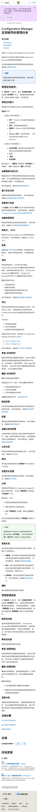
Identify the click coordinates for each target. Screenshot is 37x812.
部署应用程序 (14, 424)
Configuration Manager (14, 23)
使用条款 (24, 806)
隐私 (3, 806)
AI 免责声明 (5, 803)
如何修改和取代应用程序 (15, 198)
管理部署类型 (7, 45)
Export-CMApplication (12, 341)
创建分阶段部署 (7, 442)
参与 (27, 803)
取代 (21, 571)
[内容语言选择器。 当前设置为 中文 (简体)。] (7, 794)
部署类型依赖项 (25, 561)
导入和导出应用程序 (25, 348)
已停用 (10, 250)
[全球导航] (2, 2)
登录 (34, 2)
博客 (20, 803)
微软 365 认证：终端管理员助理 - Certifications (16, 776)
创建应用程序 (11, 67)
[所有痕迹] (3, 23)
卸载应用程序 (6, 729)
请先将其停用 (22, 397)
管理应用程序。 (8, 43)
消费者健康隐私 (13, 806)
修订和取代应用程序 (9, 725)
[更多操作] (33, 23)
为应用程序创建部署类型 (20, 225)
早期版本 (14, 803)
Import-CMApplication (13, 344)
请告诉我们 (10, 17)
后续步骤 (6, 48)
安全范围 (13, 479)
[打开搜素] (30, 2)
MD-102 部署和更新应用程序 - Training (14, 764)
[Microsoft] (18, 2)
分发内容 (14, 454)
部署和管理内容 (23, 186)
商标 (3, 809)
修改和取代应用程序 (25, 297)
